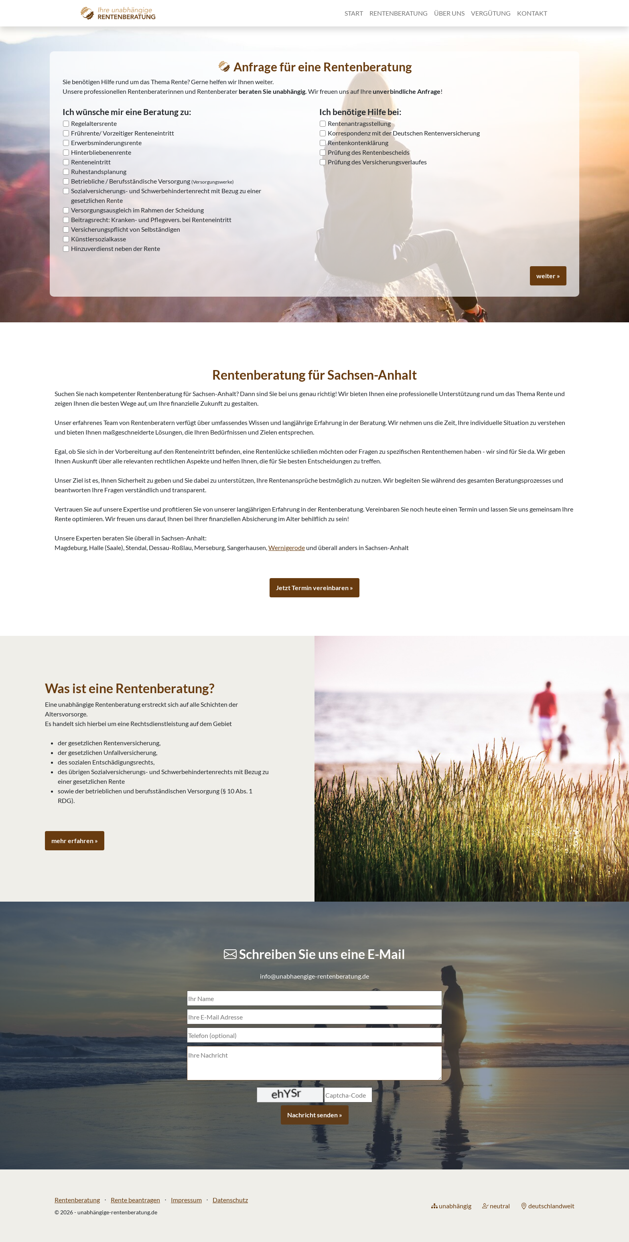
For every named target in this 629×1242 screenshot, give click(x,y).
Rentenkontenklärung (358, 142)
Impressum (186, 1200)
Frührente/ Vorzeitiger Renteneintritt (122, 133)
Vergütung (491, 13)
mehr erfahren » (74, 840)
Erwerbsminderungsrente (106, 142)
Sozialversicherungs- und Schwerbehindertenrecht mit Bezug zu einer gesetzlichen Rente (166, 195)
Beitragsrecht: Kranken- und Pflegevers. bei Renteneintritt (151, 219)
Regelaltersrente (94, 123)
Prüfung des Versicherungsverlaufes (377, 162)
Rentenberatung (398, 13)
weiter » (548, 275)
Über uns (449, 13)
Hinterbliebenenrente (101, 152)
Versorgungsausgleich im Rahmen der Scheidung (137, 210)
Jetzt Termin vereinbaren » (314, 587)
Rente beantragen (135, 1200)
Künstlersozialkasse (98, 239)
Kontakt (532, 13)
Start (354, 13)
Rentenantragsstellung (359, 123)
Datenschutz (230, 1200)
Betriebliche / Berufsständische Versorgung (152, 181)
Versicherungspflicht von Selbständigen (125, 229)
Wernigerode (286, 547)
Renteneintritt (91, 162)
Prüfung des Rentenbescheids (369, 152)
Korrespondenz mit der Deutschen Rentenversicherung (404, 133)
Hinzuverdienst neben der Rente (115, 248)
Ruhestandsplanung (98, 171)
